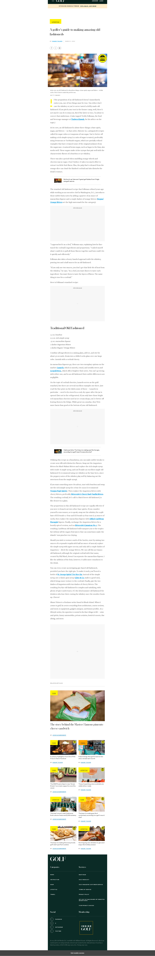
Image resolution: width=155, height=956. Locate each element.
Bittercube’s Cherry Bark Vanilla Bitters (87, 494)
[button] (55, 48)
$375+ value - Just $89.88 (88, 6)
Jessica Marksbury (59, 735)
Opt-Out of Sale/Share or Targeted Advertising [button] (92, 900)
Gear (52, 884)
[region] (77, 13)
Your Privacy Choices (86, 905)
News (52, 874)
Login (101, 0)
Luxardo (60, 368)
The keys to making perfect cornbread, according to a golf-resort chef (91, 815)
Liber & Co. (79, 578)
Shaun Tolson (57, 41)
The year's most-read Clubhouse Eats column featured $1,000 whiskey (63, 814)
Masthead (82, 874)
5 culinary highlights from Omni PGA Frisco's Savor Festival (62, 757)
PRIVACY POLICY (84, 894)
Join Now (95, 0)
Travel (82, 743)
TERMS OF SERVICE (85, 889)
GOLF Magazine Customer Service (91, 884)
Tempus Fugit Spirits (58, 491)
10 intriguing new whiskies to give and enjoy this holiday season (91, 843)
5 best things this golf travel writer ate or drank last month (90, 757)
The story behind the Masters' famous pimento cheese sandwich (76, 726)
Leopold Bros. (55, 371)
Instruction (54, 879)
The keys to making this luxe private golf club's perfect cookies (62, 843)
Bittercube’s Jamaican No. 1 (86, 525)
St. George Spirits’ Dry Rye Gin (69, 574)
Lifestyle (84, 770)
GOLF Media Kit (84, 879)
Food (54, 693)
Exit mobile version (77, 953)
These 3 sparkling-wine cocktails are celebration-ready (91, 785)
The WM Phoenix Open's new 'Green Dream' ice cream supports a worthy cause (63, 786)
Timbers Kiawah (77, 119)
